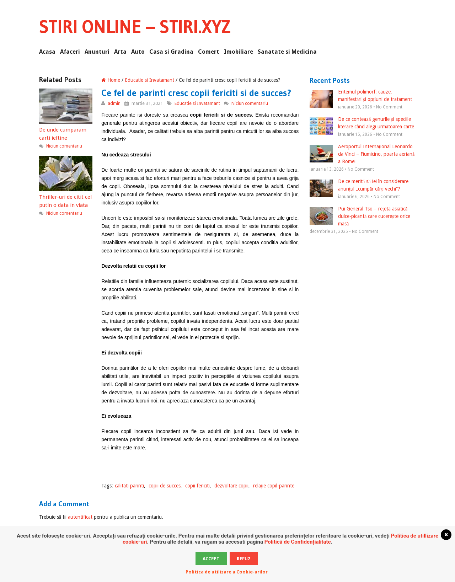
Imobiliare (238, 51)
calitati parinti (129, 485)
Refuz (244, 558)
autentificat (80, 517)
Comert (208, 51)
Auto (138, 51)
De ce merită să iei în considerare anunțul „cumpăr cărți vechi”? (359, 185)
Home (110, 80)
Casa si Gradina (171, 51)
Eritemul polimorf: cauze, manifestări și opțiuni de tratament (361, 96)
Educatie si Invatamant (149, 80)
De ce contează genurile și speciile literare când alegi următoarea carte (362, 123)
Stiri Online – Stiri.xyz (135, 27)
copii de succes (165, 485)
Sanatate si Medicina (287, 51)
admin (114, 103)
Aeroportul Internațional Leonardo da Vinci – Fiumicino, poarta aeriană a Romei (362, 154)
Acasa (47, 51)
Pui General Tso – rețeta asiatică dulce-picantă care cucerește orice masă (360, 216)
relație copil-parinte (273, 485)
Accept (211, 558)
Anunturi (97, 51)
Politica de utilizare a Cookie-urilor (227, 572)
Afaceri (70, 51)
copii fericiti (197, 485)
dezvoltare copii (231, 485)
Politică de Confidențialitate (297, 542)
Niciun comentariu (249, 103)
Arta (120, 51)
